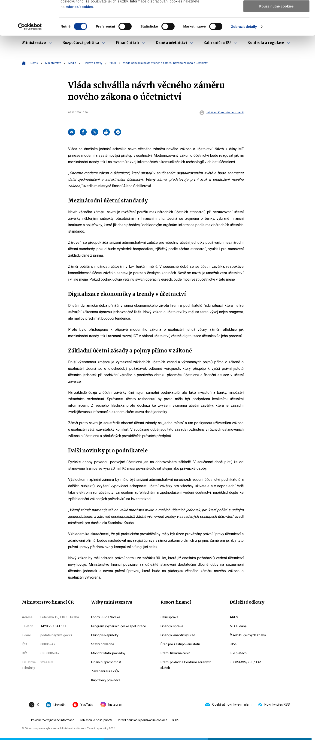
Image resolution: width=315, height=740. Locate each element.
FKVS (233, 644)
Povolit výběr (276, 25)
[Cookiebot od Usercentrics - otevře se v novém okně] (30, 58)
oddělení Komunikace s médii (225, 112)
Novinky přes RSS (274, 704)
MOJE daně (238, 626)
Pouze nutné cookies (276, 38)
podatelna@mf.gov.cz (56, 635)
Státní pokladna (102, 644)
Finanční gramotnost (106, 662)
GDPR (175, 720)
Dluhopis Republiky (104, 635)
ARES (234, 617)
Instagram (111, 704)
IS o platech (238, 653)
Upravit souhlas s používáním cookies (142, 720)
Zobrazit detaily (244, 59)
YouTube (83, 704)
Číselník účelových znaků (248, 635)
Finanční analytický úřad (178, 635)
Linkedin (56, 704)
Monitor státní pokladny (108, 653)
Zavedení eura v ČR (105, 671)
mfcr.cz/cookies (79, 39)
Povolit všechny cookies (276, 11)
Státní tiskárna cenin (175, 653)
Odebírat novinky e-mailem (228, 704)
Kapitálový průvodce (106, 680)
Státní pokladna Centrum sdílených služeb (186, 665)
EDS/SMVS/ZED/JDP (245, 662)
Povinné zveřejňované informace (52, 720)
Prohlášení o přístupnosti (95, 720)
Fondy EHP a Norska (105, 617)
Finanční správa (172, 626)
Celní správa (169, 617)
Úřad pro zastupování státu (180, 644)
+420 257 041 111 (53, 626)
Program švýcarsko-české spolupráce (118, 626)
